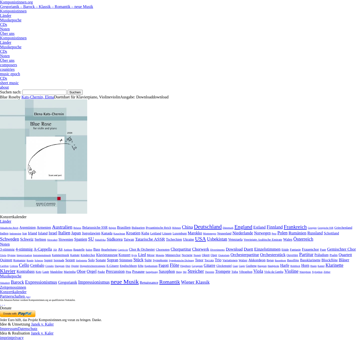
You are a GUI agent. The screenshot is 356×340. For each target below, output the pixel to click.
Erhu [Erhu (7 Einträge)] (140, 266)
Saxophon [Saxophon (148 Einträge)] (167, 271)
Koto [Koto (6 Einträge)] (38, 271)
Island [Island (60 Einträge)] (43, 233)
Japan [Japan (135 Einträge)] (76, 233)
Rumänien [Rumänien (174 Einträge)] (297, 232)
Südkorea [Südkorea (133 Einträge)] (115, 239)
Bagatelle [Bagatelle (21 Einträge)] (79, 249)
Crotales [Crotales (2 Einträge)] (49, 266)
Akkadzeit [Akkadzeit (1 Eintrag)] (5, 282)
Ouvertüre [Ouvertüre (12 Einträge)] (292, 255)
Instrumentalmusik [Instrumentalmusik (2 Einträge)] (42, 255)
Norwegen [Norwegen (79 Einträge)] (262, 233)
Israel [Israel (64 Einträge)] (53, 233)
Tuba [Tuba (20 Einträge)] (234, 271)
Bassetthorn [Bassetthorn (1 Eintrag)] (280, 260)
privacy (18, 338)
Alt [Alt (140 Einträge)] (60, 249)
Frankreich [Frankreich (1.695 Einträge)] (295, 227)
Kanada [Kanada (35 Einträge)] (106, 233)
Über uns (7, 33)
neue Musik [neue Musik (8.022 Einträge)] (125, 281)
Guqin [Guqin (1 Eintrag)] (242, 266)
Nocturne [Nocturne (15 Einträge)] (187, 255)
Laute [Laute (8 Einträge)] (45, 271)
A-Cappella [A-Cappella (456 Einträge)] (43, 249)
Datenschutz (27, 329)
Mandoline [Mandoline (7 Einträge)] (56, 271)
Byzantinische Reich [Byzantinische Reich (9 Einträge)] (158, 227)
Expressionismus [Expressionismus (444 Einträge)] (41, 282)
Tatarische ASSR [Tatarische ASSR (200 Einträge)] (150, 239)
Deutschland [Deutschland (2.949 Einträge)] (208, 227)
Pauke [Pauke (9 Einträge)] (101, 271)
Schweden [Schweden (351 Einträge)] (9, 239)
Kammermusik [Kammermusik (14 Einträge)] (60, 255)
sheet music (9, 83)
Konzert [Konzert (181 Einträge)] (125, 255)
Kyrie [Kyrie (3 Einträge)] (134, 255)
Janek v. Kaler (42, 324)
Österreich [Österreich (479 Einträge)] (303, 239)
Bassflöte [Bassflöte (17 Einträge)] (293, 260)
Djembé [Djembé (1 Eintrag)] (75, 266)
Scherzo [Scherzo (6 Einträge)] (39, 260)
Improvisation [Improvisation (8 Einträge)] (24, 255)
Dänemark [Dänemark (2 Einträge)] (228, 227)
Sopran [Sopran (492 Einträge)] (112, 260)
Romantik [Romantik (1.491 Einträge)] (169, 282)
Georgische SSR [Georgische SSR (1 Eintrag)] (325, 227)
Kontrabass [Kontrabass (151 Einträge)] (25, 271)
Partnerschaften (15, 296)
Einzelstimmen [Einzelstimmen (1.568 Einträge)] (267, 249)
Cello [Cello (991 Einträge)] (24, 265)
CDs (3, 24)
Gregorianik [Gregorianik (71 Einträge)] (67, 282)
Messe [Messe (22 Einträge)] (151, 255)
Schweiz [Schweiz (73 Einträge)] (27, 239)
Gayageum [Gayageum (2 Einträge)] (197, 266)
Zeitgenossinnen (13, 287)
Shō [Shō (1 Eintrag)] (185, 272)
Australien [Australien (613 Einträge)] (62, 227)
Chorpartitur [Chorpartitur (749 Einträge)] (181, 249)
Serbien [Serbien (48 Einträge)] (40, 239)
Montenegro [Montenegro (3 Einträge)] (209, 233)
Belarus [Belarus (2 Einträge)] (77, 227)
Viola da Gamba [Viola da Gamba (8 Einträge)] (273, 271)
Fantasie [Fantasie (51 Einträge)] (295, 249)
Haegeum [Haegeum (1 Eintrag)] (262, 266)
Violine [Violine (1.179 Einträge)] (291, 271)
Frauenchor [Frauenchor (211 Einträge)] (310, 249)
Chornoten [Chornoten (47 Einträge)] (162, 249)
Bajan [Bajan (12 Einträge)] (270, 260)
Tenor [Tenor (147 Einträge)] (199, 260)
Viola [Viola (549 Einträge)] (258, 271)
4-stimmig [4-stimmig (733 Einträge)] (23, 249)
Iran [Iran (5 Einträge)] (24, 233)
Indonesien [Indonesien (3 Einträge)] (15, 233)
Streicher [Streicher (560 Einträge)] (196, 271)
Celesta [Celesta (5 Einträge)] (14, 265)
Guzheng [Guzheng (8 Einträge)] (251, 266)
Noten (5, 29)
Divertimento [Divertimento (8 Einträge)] (217, 249)
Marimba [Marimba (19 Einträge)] (70, 271)
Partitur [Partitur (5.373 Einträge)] (306, 254)
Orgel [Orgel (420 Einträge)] (92, 271)
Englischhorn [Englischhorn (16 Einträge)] (128, 266)
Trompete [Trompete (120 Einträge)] (222, 271)
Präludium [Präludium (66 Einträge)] (321, 255)
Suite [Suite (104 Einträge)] (148, 260)
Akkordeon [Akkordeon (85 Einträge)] (257, 260)
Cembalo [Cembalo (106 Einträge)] (37, 265)
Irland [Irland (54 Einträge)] (32, 233)
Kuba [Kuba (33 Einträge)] (145, 233)
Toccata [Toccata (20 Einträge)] (209, 260)
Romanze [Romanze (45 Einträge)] (19, 260)
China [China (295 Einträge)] (187, 227)
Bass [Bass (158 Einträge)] (96, 249)
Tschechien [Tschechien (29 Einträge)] (174, 239)
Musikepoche (10, 20)
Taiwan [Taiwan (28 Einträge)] (129, 239)
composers (8, 65)
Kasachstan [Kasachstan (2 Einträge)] (119, 233)
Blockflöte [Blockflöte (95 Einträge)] (329, 260)
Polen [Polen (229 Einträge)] (282, 232)
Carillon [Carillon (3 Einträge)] (4, 266)
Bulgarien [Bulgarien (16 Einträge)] (138, 227)
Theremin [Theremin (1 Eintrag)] (209, 272)
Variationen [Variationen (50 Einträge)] (230, 260)
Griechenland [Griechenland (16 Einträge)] (343, 227)
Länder (5, 15)
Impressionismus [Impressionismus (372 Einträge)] (94, 282)
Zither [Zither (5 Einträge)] (327, 271)
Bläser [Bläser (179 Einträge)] (344, 260)
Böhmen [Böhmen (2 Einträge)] (176, 227)
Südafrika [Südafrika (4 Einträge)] (100, 239)
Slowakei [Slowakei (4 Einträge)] (52, 239)
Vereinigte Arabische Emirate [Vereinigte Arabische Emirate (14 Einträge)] (263, 239)
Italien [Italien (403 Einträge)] (64, 232)
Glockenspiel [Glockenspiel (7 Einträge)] (224, 266)
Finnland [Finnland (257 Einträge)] (275, 227)
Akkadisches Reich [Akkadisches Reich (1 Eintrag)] (9, 227)
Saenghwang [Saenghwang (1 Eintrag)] (151, 272)
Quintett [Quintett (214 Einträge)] (6, 260)
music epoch (10, 74)
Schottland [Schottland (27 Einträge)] (331, 233)
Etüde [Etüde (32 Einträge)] (285, 249)
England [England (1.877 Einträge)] (243, 227)
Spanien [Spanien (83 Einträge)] (80, 239)
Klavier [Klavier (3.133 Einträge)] (7, 271)
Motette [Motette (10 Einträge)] (160, 255)
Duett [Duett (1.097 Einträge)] (248, 249)
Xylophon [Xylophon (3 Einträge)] (317, 272)
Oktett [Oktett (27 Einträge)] (206, 255)
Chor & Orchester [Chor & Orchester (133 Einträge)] (142, 249)
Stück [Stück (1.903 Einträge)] (138, 259)
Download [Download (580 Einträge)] (234, 249)
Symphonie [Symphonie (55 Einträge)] (160, 260)
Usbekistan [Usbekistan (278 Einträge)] (217, 239)
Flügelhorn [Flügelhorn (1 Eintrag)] (185, 266)
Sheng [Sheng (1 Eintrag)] (179, 272)
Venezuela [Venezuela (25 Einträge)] (235, 239)
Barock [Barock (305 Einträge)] (17, 282)
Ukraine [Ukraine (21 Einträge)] (188, 239)
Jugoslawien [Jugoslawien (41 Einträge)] (91, 233)
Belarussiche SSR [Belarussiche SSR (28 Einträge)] (95, 227)
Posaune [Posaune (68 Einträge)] (138, 271)
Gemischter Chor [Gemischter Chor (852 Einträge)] (341, 249)
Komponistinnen (13, 11)
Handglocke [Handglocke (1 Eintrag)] (273, 266)
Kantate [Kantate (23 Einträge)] (75, 255)
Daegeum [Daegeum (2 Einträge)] (60, 266)
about (4, 87)
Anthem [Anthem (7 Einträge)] (68, 249)
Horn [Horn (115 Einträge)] (305, 265)
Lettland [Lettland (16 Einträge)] (155, 233)
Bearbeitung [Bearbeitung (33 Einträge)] (109, 249)
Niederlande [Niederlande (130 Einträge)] (242, 233)
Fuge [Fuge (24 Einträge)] (323, 249)
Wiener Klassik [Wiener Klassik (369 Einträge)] (195, 282)
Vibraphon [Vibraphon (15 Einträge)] (245, 271)
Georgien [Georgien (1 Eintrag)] (312, 227)
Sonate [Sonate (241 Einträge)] (101, 260)
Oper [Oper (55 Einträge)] (214, 255)
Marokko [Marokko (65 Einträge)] (195, 233)
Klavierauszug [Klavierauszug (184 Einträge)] (107, 255)
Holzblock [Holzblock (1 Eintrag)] (295, 266)
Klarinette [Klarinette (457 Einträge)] (334, 265)
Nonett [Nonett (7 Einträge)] (197, 255)
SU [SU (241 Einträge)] (91, 239)
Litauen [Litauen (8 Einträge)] (166, 233)
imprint (6, 338)
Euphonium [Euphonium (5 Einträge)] (151, 265)
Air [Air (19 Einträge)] (55, 249)
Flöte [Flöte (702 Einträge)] (174, 265)
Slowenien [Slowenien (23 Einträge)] (66, 239)
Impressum (9, 329)
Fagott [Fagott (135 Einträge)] (163, 265)
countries (7, 69)
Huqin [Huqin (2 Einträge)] (313, 266)
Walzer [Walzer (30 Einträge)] (243, 260)
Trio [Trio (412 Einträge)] (218, 260)
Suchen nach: (10, 92)
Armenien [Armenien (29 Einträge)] (44, 227)
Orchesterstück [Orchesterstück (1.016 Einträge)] (272, 254)
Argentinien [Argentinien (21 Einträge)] (27, 227)
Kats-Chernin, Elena (37, 97)
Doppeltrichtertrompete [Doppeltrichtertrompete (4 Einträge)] (92, 265)
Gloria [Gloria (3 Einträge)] (3, 255)
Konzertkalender (13, 292)
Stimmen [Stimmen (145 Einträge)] (126, 260)
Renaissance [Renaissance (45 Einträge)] (149, 282)
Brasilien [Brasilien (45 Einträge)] (124, 227)
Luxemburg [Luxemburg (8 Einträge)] (180, 233)
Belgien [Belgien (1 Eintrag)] (112, 227)
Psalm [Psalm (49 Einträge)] (334, 255)
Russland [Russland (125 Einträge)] (315, 233)
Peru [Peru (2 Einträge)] (274, 233)
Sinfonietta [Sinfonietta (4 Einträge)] (81, 260)
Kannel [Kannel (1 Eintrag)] (321, 266)
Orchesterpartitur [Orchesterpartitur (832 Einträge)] (244, 254)
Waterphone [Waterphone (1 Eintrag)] (305, 272)
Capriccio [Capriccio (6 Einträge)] (123, 249)
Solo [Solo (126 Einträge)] (91, 260)
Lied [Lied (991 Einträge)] (142, 254)
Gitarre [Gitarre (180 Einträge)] (209, 265)
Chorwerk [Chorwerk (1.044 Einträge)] (200, 249)
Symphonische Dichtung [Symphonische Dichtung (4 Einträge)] (181, 260)
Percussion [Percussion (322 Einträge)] (115, 271)
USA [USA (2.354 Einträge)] (200, 239)
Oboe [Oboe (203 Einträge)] (81, 271)
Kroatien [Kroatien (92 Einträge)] (133, 233)
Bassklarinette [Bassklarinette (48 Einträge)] (310, 260)
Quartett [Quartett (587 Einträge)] (345, 254)
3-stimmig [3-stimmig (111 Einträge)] (7, 249)
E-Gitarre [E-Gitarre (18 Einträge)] (113, 266)
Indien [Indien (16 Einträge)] (4, 233)
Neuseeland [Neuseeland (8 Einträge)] (224, 233)
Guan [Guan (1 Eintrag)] (235, 266)
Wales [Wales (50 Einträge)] (287, 239)
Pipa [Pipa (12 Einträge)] (128, 271)
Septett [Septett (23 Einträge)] (48, 260)
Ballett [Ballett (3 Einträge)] (89, 249)
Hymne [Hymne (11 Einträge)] (11, 255)
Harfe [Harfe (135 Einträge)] (284, 265)
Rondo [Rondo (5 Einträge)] (30, 260)
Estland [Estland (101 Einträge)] (259, 227)
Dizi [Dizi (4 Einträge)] (68, 265)
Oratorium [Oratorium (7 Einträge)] (223, 255)
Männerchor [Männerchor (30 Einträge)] (173, 255)
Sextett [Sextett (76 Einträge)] (70, 260)
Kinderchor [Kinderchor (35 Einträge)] (88, 255)
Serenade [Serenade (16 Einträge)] (59, 260)
